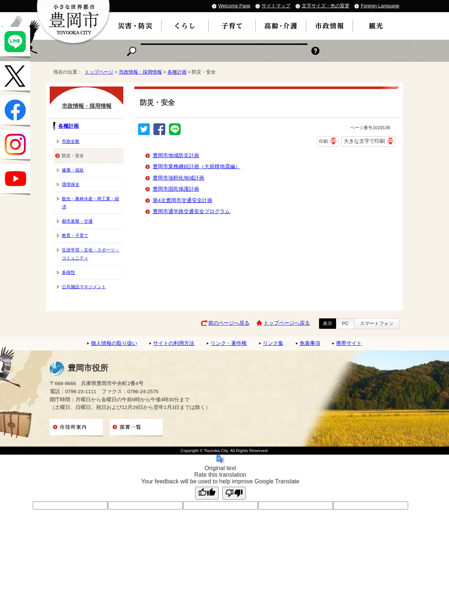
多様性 (68, 272)
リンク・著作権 (229, 343)
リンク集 (273, 343)
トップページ (99, 72)
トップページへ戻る (287, 323)
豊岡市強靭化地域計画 (178, 178)
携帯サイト (349, 343)
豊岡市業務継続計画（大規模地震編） (196, 166)
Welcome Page (234, 5)
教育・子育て (75, 235)
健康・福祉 (73, 170)
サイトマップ (276, 5)
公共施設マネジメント (84, 286)
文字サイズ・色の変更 (326, 5)
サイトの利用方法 (173, 343)
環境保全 (70, 184)
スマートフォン (376, 323)
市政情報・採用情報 (140, 72)
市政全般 (70, 141)
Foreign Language (380, 5)
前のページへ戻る (229, 323)
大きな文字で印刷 (364, 141)
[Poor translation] (234, 493)
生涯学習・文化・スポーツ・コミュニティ (90, 254)
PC (345, 323)
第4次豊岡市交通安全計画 (182, 200)
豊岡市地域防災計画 (176, 155)
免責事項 (310, 343)
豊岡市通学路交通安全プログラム (191, 211)
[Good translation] (207, 493)
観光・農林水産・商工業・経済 (90, 202)
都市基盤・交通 (77, 221)
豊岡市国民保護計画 (176, 189)
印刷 (323, 141)
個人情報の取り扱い (114, 343)
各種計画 (177, 72)
